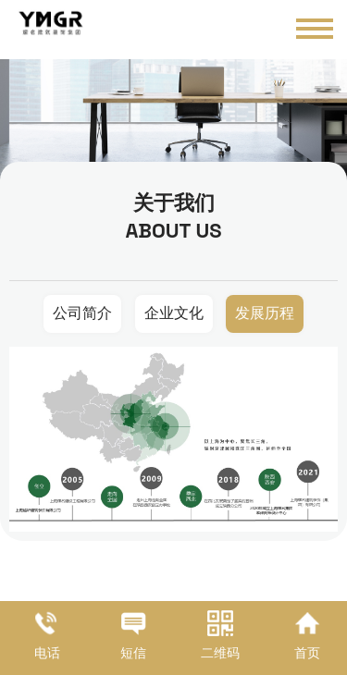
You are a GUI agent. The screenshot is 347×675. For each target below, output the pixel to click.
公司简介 (82, 313)
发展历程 (264, 313)
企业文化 (174, 313)
